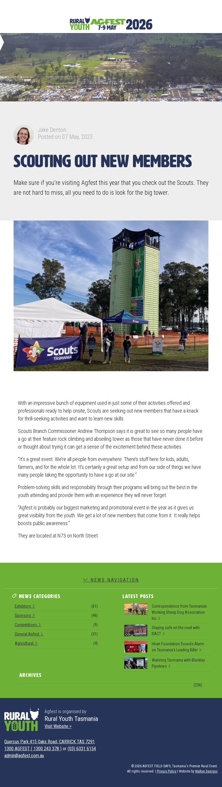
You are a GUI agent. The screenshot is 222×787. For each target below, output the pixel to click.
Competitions (56, 625)
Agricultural (56, 644)
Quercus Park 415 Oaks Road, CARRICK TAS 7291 (49, 741)
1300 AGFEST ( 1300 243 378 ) (33, 748)
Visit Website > (58, 726)
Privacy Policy (166, 771)
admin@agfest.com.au (24, 755)
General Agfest (56, 635)
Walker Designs (206, 771)
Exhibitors (56, 607)
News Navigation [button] (111, 580)
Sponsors (56, 616)
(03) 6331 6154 (82, 748)
